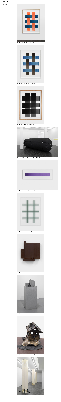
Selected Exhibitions (6, 6)
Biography (5, 7)
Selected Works (5, 5)
